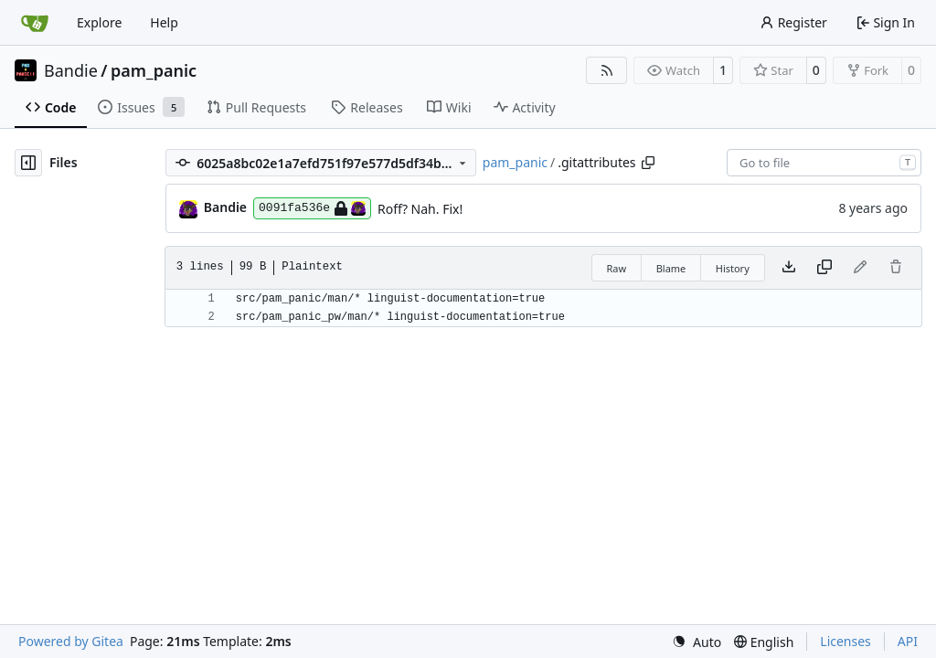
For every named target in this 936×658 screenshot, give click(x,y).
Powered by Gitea (70, 641)
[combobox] (824, 162)
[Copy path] (648, 162)
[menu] (696, 642)
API (908, 641)
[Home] (34, 22)
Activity (525, 107)
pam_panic (154, 70)
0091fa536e (312, 208)
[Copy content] (824, 267)
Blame (671, 268)
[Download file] (788, 267)
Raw (617, 268)
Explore (99, 22)
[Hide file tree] (28, 162)
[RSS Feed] (607, 70)
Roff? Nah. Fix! (420, 209)
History (733, 268)
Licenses (845, 641)
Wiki (449, 107)
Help (164, 22)
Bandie (71, 70)
